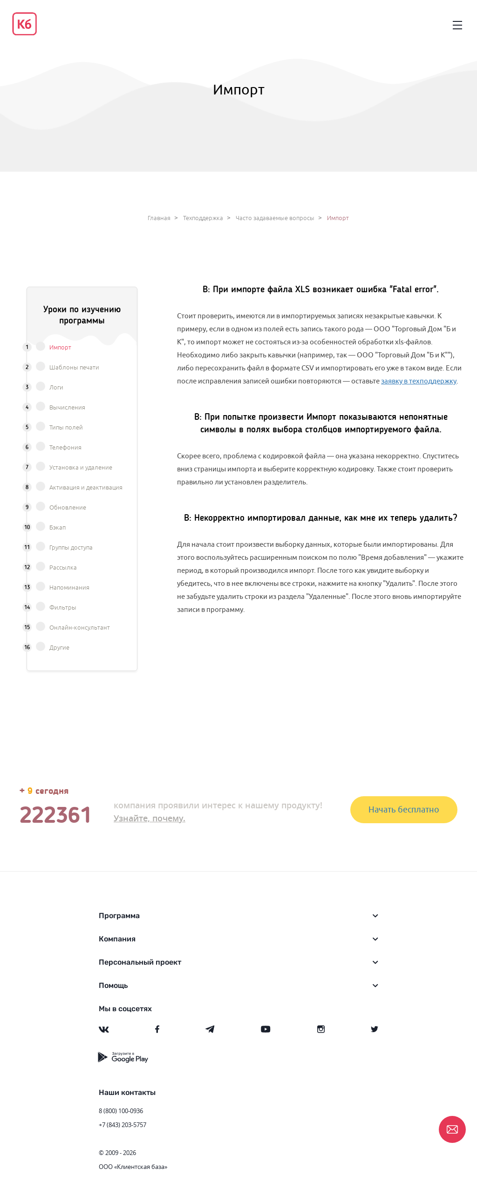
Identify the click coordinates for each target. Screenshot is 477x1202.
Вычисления (67, 407)
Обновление (67, 507)
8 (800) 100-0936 (121, 1111)
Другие (59, 647)
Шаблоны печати (74, 367)
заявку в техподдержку (419, 381)
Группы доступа (71, 547)
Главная (159, 218)
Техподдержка (203, 218)
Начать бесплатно (403, 809)
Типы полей (66, 427)
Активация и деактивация (86, 487)
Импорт (60, 347)
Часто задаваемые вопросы (275, 218)
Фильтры (62, 607)
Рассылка (63, 567)
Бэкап (57, 527)
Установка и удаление (80, 467)
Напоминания (69, 587)
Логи (56, 387)
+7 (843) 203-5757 (122, 1125)
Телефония (65, 447)
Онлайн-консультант (79, 627)
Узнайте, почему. (149, 818)
